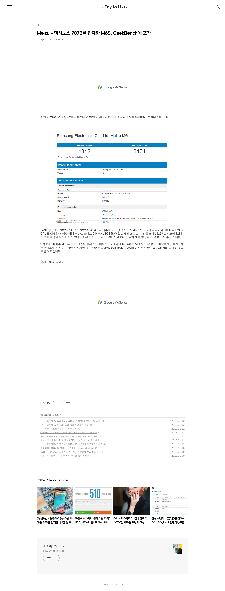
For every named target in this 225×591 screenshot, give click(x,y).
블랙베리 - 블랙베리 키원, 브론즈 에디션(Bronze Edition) (67, 448)
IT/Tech (44, 415)
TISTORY (113, 584)
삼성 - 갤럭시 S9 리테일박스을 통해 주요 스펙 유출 (64, 425)
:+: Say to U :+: (112, 7)
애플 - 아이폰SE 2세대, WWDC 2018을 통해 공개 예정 (66, 456)
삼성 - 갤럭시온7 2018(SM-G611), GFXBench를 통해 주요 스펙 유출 (72, 421)
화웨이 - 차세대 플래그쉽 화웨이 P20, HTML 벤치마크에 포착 (69, 436)
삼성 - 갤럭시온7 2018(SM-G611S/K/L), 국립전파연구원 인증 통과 (71, 444)
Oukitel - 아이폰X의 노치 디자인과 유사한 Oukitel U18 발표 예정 (70, 452)
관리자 (124, 584)
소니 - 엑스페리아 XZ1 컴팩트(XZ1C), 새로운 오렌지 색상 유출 (69, 440)
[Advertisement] (112, 87)
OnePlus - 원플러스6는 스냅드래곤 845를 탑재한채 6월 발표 (68, 432)
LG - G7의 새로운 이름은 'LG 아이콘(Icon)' (60, 428)
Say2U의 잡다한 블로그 (54, 550)
